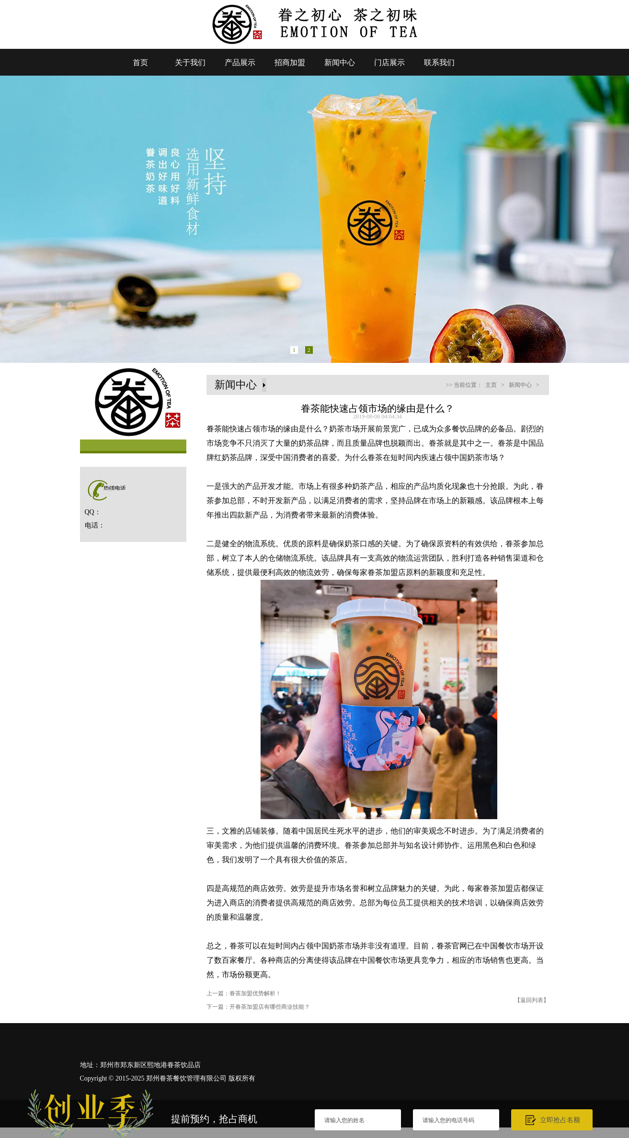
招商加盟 (289, 62)
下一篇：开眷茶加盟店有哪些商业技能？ (258, 1006)
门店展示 (389, 62)
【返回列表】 (532, 1000)
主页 (491, 385)
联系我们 (439, 62)
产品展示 (240, 62)
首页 (140, 62)
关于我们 (190, 62)
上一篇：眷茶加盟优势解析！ (243, 993)
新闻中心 (339, 62)
